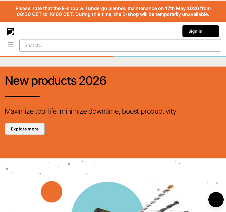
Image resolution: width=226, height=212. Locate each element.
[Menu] (10, 45)
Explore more (25, 128)
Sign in (200, 31)
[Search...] (106, 45)
